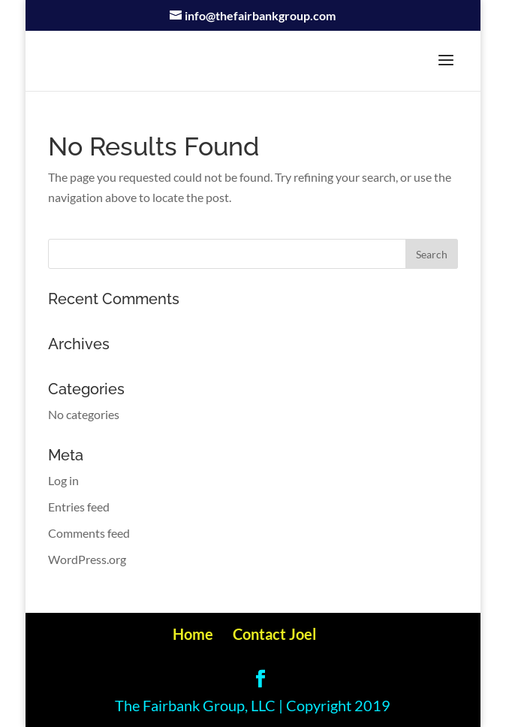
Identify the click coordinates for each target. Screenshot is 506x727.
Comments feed (89, 533)
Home (193, 634)
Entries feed (79, 506)
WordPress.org (87, 559)
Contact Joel (274, 634)
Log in (63, 480)
